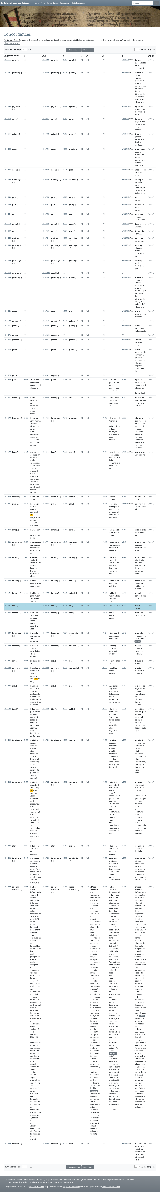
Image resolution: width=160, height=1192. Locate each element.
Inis (110, 605)
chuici (92, 983)
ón (141, 833)
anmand (137, 743)
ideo (31, 1048)
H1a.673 (7, 339)
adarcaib (138, 363)
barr (31, 403)
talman (33, 1085)
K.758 (65, 686)
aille (136, 102)
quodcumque (140, 798)
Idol (110, 709)
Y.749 (124, 668)
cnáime (33, 1136)
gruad (15, 149)
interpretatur (140, 68)
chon (32, 930)
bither (111, 986)
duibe (136, 866)
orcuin (137, 447)
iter (35, 793)
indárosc (33, 648)
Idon (136, 846)
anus (35, 618)
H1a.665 (7, 245)
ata (135, 190)
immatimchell (114, 825)
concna (139, 916)
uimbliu (38, 583)
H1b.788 (45, 1143)
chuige (37, 986)
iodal (14, 709)
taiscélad (33, 879)
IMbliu (111, 580)
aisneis (115, 1101)
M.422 (104, 605)
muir (33, 787)
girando (137, 109)
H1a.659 (7, 197)
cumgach (138, 316)
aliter (136, 439)
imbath (15, 782)
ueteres (33, 445)
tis (140, 504)
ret (140, 895)
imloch (15, 593)
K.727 (65, 231)
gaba (14, 170)
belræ (136, 869)
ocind (136, 1026)
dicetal (143, 1072)
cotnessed (113, 1021)
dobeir (94, 991)
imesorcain (35, 545)
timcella (112, 803)
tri (36, 1037)
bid (143, 124)
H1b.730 (45, 311)
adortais (112, 761)
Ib (135, 661)
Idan (111, 846)
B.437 (26, 740)
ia (13, 686)
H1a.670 (7, 321)
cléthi (32, 484)
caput (37, 479)
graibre (15, 72)
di (30, 833)
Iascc (111, 452)
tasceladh (113, 879)
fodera (35, 1118)
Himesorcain (35, 542)
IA (110, 686)
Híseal (32, 504)
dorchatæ (138, 871)
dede (136, 573)
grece (143, 63)
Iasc (31, 452)
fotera (93, 1112)
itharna (15, 418)
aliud (32, 801)
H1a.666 (7, 260)
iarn (14, 530)
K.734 (65, 321)
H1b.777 (45, 633)
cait (138, 927)
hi (30, 1112)
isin (139, 711)
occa (114, 512)
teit (136, 1157)
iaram (32, 935)
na (139, 102)
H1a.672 (7, 335)
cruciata (137, 314)
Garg (136, 60)
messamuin (113, 638)
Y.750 (124, 686)
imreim (111, 560)
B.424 (26, 530)
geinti (111, 733)
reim (37, 573)
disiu (136, 1037)
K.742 (65, 397)
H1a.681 (7, 504)
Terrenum (138, 812)
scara (111, 403)
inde (117, 717)
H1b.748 (45, 214)
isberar (115, 861)
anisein (93, 1064)
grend (15, 325)
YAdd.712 (125, 149)
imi (143, 557)
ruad (136, 160)
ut (141, 80)
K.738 (65, 339)
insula (32, 615)
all (118, 512)
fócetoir (33, 1139)
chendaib (33, 1101)
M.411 (104, 380)
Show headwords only (12, 43)
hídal (32, 954)
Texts (43, 3)
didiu (111, 460)
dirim (111, 568)
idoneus (33, 854)
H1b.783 (45, 740)
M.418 (104, 542)
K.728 (65, 238)
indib (111, 756)
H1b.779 (45, 661)
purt (31, 678)
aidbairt (112, 1026)
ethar (136, 1154)
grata (136, 80)
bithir (92, 1002)
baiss (35, 978)
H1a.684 (7, 557)
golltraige (55, 245)
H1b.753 (45, 260)
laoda (136, 1053)
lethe (136, 550)
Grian (136, 134)
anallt (36, 512)
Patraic (137, 1048)
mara (136, 345)
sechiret (93, 897)
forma (37, 711)
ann (136, 127)
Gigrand (138, 106)
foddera (112, 1091)
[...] (18, 60)
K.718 (65, 119)
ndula (33, 765)
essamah (140, 636)
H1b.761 (45, 339)
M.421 (104, 593)
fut (91, 1034)
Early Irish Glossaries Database (16, 3)
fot (31, 1040)
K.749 (65, 557)
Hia (31, 686)
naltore (112, 745)
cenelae (142, 686)
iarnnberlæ (56, 858)
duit (110, 833)
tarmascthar (139, 970)
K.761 (65, 782)
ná (37, 405)
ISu (110, 380)
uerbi (111, 764)
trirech (137, 250)
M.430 (104, 740)
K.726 (65, 224)
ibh (13, 661)
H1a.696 (7, 782)
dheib (34, 951)
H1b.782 (45, 709)
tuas (144, 506)
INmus (112, 496)
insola (117, 605)
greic (114, 714)
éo (143, 397)
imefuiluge (139, 253)
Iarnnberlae (139, 858)
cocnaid (34, 916)
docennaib (138, 1075)
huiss (32, 629)
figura (111, 767)
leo (135, 360)
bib (39, 661)
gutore (137, 200)
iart (117, 530)
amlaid (32, 911)
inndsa (15, 612)
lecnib (32, 1005)
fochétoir (94, 1134)
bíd (31, 487)
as (140, 360)
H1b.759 (45, 325)
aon (136, 1067)
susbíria (143, 224)
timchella (138, 803)
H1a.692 (7, 668)
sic (36, 568)
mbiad (137, 1149)
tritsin (32, 882)
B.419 (26, 397)
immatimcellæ (140, 825)
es (35, 471)
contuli (137, 983)
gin (13, 119)
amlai (111, 908)
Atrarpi (93, 1058)
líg (39, 935)
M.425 (104, 645)
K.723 (65, 197)
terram (137, 139)
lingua (32, 538)
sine (142, 102)
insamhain (73, 633)
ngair (140, 1021)
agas (142, 1002)
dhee (38, 983)
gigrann (72, 106)
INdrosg (112, 645)
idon (14, 846)
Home (36, 3)
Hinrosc (33, 645)
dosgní (35, 1088)
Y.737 (124, 496)
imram (32, 673)
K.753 (65, 612)
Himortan (34, 668)
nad (116, 400)
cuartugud (138, 145)
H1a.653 (7, 106)
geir (70, 231)
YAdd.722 (125, 260)
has (31, 1058)
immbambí (34, 1029)
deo (92, 981)
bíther (32, 1010)
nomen (32, 385)
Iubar (136, 397)
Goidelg (54, 179)
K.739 (65, 349)
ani (115, 1007)
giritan (54, 339)
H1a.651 (7, 60)
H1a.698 (7, 858)
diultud (97, 1085)
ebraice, (142, 204)
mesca (96, 1013)
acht (31, 1131)
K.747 (65, 530)
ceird (116, 1083)
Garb (136, 204)
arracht (137, 725)
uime (37, 598)
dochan (34, 973)
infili (37, 919)
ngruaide (142, 331)
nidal (111, 748)
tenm (92, 1066)
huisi (143, 615)
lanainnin (115, 694)
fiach (143, 352)
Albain (32, 798)
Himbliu (33, 580)
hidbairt (33, 1126)
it (145, 423)
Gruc (136, 311)
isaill (116, 504)
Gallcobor (16, 238)
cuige (144, 964)
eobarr (32, 400)
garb (14, 204)
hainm (142, 694)
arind (111, 457)
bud (36, 903)
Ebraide (137, 704)
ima (35, 1002)
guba (14, 224)
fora (31, 938)
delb (112, 722)
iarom (143, 930)
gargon (137, 63)
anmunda (34, 743)
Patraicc (93, 1061)
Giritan (137, 339)
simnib (32, 442)
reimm (32, 563)
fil (142, 504)
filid (31, 903)
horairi (93, 1005)
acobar (140, 241)
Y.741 (124, 557)
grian (14, 134)
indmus (15, 496)
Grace (137, 349)
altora (137, 745)
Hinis (32, 612)
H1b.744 (45, 170)
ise (110, 830)
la (30, 704)
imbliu (15, 580)
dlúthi (36, 874)
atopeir (113, 943)
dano (114, 465)
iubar (14, 397)
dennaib (112, 1099)
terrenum (34, 817)
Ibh (110, 661)
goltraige (16, 245)
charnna (33, 924)
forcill (37, 688)
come (136, 352)
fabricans (138, 172)
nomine (33, 382)
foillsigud (112, 905)
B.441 (26, 887)
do (31, 547)
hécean (33, 1123)
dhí (31, 978)
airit (116, 423)
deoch (111, 696)
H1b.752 (45, 245)
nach (139, 877)
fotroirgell (138, 1056)
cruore (137, 154)
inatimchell (34, 809)
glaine (136, 426)
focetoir (112, 1109)
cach (36, 895)
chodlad (34, 994)
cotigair (137, 948)
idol (52, 709)
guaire (15, 335)
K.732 (65, 72)
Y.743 (124, 593)
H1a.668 (7, 277)
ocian (32, 836)
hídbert (33, 1045)
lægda (32, 1077)
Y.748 (124, 661)
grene (136, 772)
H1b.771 (45, 542)
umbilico (35, 586)
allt (31, 506)
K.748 (65, 542)
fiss (140, 405)
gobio (143, 170)
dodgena (116, 1067)
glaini (111, 426)
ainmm (34, 696)
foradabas (94, 975)
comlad (96, 943)
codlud (139, 973)
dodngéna (94, 1083)
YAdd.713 (125, 170)
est (144, 80)
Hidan (32, 846)
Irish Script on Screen (111, 1186)
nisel (110, 509)
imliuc (71, 593)
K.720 (65, 149)
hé (38, 836)
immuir (34, 822)
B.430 (26, 633)
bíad (31, 473)
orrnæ (112, 421)
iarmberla (16, 858)
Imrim (137, 557)
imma (115, 598)
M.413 (104, 418)
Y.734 (124, 397)
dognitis (112, 730)
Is (99, 911)
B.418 (26, 380)
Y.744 (124, 605)
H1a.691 (7, 661)
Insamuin (138, 633)
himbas (37, 1048)
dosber (34, 932)
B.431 (26, 661)
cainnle (137, 434)
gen (136, 268)
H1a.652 (7, 72)
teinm (111, 1050)
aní (97, 1021)
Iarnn (111, 530)
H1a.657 (7, 170)
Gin (135, 119)
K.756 (65, 661)
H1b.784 (45, 782)
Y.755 (124, 858)
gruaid (137, 328)
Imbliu (137, 580)
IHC (31, 380)
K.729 (65, 245)
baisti (111, 1072)
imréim (32, 560)
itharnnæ (73, 418)
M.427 (104, 668)
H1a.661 (7, 214)
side (37, 1109)
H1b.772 (45, 557)
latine (136, 175)
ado (117, 1015)
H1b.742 (45, 134)
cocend (33, 1032)
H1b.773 (45, 580)
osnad (138, 227)
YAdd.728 (125, 325)
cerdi (39, 1112)
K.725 (65, 214)
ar (139, 127)
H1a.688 (7, 612)
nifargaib (96, 962)
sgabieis (137, 207)
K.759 (65, 709)
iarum (97, 938)
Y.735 (124, 418)
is (34, 479)
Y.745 (124, 612)
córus (34, 1112)
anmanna (112, 743)
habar (32, 509)
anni (144, 1007)
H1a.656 (7, 149)
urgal (53, 273)
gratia (32, 772)
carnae (139, 234)
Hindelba (34, 740)
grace (14, 349)
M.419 (104, 557)
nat (135, 403)
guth (136, 182)
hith (31, 421)
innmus (72, 496)
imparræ (138, 994)
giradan (72, 339)
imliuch (54, 593)
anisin (143, 1048)
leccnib (32, 1061)
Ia (135, 686)
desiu (111, 1034)
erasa (143, 877)
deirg (117, 919)
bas (99, 897)
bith (110, 468)
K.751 (65, 593)
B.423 (26, 504)
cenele (115, 686)
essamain (140, 638)
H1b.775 (45, 605)
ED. (32, 515)
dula (114, 759)
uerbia (137, 764)
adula (111, 728)
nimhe (140, 1061)
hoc (37, 380)
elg (140, 182)
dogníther (94, 919)
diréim (32, 573)
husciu (117, 457)
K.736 (65, 325)
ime (144, 596)
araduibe (112, 863)
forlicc (93, 940)
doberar (112, 1005)
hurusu (112, 877)
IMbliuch (113, 593)
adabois (112, 975)
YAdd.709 (125, 106)
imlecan (137, 588)
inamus (33, 499)
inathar (15, 1143)
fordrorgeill (113, 1058)
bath (37, 785)
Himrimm (34, 557)
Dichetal (93, 1093)
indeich (116, 563)
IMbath (112, 782)
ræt (31, 897)
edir (114, 790)
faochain (138, 342)
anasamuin (113, 636)
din (38, 471)
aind (141, 651)
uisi (135, 615)
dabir (92, 938)
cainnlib (115, 434)
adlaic (111, 903)
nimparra (112, 994)
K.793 (65, 452)
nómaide (33, 1034)
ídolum (32, 720)
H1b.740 (45, 106)
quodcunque (35, 804)
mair (110, 787)
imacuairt (34, 601)
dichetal (93, 948)
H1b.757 (45, 321)
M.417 (104, 530)
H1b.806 (45, 504)
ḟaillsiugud (34, 908)
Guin (136, 214)
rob (135, 88)
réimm (34, 565)
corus (92, 1101)
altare (32, 778)
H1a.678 (7, 418)
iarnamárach (35, 970)
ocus (143, 927)
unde (36, 473)
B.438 (26, 782)
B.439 (26, 846)
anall (35, 1058)
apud (38, 442)
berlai (111, 866)
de (116, 568)
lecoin (111, 981)
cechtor (137, 547)
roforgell (33, 1080)
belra (32, 869)
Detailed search (78, 3)
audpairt (94, 1118)
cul (143, 932)
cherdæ (93, 1104)
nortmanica (115, 532)
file (112, 916)
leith (38, 550)
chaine (111, 1107)
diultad (141, 1069)
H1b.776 (45, 612)
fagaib (139, 951)
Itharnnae (56, 418)
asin (37, 709)
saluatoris (34, 388)
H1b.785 (45, 846)
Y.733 (124, 380)
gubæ (71, 224)
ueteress (138, 437)
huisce (116, 455)
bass (31, 1056)
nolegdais (34, 434)
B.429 (26, 612)
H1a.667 (7, 273)
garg (14, 60)
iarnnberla (73, 858)
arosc (32, 651)
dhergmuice (35, 927)
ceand (33, 481)
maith (32, 900)
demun (33, 1128)
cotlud (111, 970)
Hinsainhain (35, 633)
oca (31, 520)
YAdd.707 (125, 60)
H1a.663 (7, 231)
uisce (35, 455)
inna (143, 725)
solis (142, 767)
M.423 (104, 612)
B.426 (26, 557)
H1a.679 (7, 452)
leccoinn (96, 997)
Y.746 (124, 633)
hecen (96, 1115)
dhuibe (32, 866)
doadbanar (139, 1005)
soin (110, 1088)
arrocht (112, 725)
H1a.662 (7, 224)
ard (39, 517)
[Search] (142, 3)
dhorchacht (34, 871)
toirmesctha (35, 991)
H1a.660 (7, 204)
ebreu (117, 702)
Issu (31, 492)
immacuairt (113, 828)
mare (32, 806)
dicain (94, 970)
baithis (32, 1096)
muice (92, 930)
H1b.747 (45, 204)
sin (135, 193)
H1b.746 (45, 197)
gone (141, 214)
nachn (136, 991)
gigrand (54, 106)
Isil (135, 504)
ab (115, 380)
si (139, 833)
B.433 (26, 668)
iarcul (98, 940)
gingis (136, 121)
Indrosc (137, 645)
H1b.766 (45, 418)
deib (95, 954)
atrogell (33, 1064)
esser (32, 476)
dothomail (34, 489)
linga (136, 535)
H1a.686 (7, 593)
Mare (136, 809)
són (31, 1120)
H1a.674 (7, 349)
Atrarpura (113, 1042)
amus (136, 499)
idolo (142, 709)
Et (100, 1042)
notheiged (113, 431)
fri (31, 863)
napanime (94, 1074)
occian (139, 830)
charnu (93, 927)
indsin (32, 691)
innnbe (32, 997)
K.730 (65, 260)
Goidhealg (73, 179)
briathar (137, 78)
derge (136, 165)
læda (111, 1056)
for (138, 193)
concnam (116, 913)
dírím (32, 571)
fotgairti (115, 1018)
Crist (39, 702)
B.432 (26, 645)
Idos (116, 711)
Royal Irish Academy (71, 1186)
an (39, 455)
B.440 (26, 858)
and (110, 465)
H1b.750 (45, 231)
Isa (70, 380)
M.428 (104, 686)
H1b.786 (45, 858)
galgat (15, 321)
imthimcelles (35, 828)
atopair (95, 951)
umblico (137, 586)
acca (116, 986)
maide (111, 1015)
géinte (32, 736)
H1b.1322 (46, 273)
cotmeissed (95, 1037)
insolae (137, 608)
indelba (15, 740)
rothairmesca (35, 1018)
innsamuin (16, 633)
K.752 (65, 605)
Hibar (32, 397)
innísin (32, 1072)
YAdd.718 (125, 224)
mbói (96, 1024)
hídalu (32, 962)
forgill (111, 688)
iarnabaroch (139, 954)
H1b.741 (45, 119)
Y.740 (124, 542)
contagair (34, 981)
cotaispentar (35, 1024)
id (30, 468)
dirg (98, 927)
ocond (111, 1024)
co (145, 160)
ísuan (32, 1007)
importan (33, 670)
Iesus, (136, 382)
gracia (143, 764)
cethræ (112, 429)
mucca (111, 921)
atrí (96, 1032)
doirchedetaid (114, 869)
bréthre (33, 656)
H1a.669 (7, 311)
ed (140, 691)
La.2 (87, 887)
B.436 (26, 709)
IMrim (111, 557)
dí (38, 999)
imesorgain (17, 542)
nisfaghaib (34, 964)
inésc (36, 452)
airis (114, 1088)
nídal (32, 728)
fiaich (141, 357)
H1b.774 (45, 593)
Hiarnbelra (34, 858)
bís (31, 553)
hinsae (32, 620)
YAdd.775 (125, 504)
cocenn (111, 1013)
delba (136, 722)
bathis (137, 1072)
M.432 (104, 846)
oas (96, 1109)
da (34, 550)
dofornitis (138, 753)
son (37, 839)
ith (119, 418)
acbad (93, 1107)
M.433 (104, 858)
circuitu (137, 142)
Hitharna (34, 418)
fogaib (115, 951)
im (144, 593)
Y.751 (124, 709)
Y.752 (124, 740)
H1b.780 (45, 668)
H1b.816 (45, 452)
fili (93, 924)
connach (112, 874)
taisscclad (138, 879)
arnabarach (95, 967)
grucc (14, 311)
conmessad (139, 1024)
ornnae (137, 442)
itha (141, 447)
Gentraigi (138, 260)
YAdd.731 (125, 349)
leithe (113, 550)
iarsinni (32, 405)
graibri (72, 72)
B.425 (26, 542)
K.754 (65, 633)
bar (135, 96)
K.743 (65, 418)
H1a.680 (7, 496)
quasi (143, 149)
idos (136, 711)
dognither (34, 913)
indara (137, 694)
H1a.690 (7, 645)
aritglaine (34, 426)
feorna (38, 421)
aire (110, 861)
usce (143, 452)
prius (38, 736)
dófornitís (34, 753)
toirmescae (139, 999)
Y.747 (124, 645)
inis (13, 605)
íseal (31, 512)
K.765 (65, 1143)
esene (141, 368)
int (139, 190)
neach (136, 1002)
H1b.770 (45, 530)
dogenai (141, 1067)
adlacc (93, 905)
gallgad (72, 321)
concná (98, 921)
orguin (139, 545)
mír (31, 921)
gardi (96, 1034)
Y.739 (124, 530)
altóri (32, 745)
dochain (139, 956)
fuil (135, 157)
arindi (136, 751)
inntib (32, 756)
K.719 (65, 134)
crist (110, 702)
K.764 (65, 887)
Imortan (138, 668)
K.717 (65, 106)
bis (144, 112)
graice (71, 349)
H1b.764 (45, 380)
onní (31, 479)
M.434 (104, 887)
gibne (14, 375)
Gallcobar (138, 238)
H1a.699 (7, 887)
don (31, 550)
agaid (136, 1042)
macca (138, 83)
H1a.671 (7, 325)
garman (15, 273)
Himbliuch (34, 593)
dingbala (138, 851)
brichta (33, 975)
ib (52, 661)
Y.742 (124, 580)
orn (144, 442)
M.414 (104, 452)
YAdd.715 (125, 197)
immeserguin (114, 545)
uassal (137, 506)
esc (31, 455)
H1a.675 (7, 375)
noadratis (34, 761)
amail (136, 368)
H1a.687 (7, 605)
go (142, 157)
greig (32, 711)
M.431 (104, 782)
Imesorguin (139, 542)
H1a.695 (7, 740)
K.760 (65, 740)
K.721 (65, 170)
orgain (137, 445)
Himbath (34, 782)
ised (114, 691)
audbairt (94, 1042)
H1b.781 (45, 686)
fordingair (34, 699)
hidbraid (34, 948)
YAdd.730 (125, 339)
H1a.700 (7, 1143)
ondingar (112, 699)
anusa (32, 623)
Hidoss (32, 709)
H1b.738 (45, 60)
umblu (111, 583)
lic (138, 932)
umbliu (137, 583)
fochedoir (138, 1107)
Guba (136, 224)
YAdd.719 (125, 231)
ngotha (141, 96)
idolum (117, 720)
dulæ (136, 728)
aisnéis (93, 1126)
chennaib (114, 1075)
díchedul (33, 946)
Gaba (136, 170)
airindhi (112, 751)
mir (115, 916)
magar (137, 75)
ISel (110, 504)
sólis (36, 775)
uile (38, 759)
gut (70, 197)
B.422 (26, 496)
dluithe (141, 874)
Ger (136, 231)
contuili (95, 999)
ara (111, 871)
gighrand (16, 106)
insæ (71, 612)
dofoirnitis (113, 753)
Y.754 (124, 846)
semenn (34, 423)
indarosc (72, 645)
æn (31, 1088)
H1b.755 (45, 72)
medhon (137, 129)
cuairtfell (138, 112)
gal (135, 241)
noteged (32, 437)
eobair (117, 397)
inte (141, 165)
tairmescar (113, 967)
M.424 (104, 633)
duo (136, 1018)
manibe (116, 509)
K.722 (65, 179)
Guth (136, 197)
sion (114, 833)
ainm (143, 190)
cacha (37, 484)
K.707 (65, 311)
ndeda (32, 576)
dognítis (33, 733)
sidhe (136, 94)
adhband (138, 248)
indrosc (15, 645)
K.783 (65, 504)
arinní (32, 751)
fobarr (32, 411)
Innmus (54, 496)
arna (31, 989)
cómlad (33, 940)
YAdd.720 (125, 238)
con (144, 924)
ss (33, 863)
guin (14, 214)
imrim (15, 557)
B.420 (26, 418)
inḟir (114, 565)
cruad (136, 152)
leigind (137, 86)
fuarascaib (115, 892)
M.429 (104, 709)
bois (95, 994)
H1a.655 (7, 134)
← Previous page (73, 50)
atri (110, 1018)
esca (31, 471)
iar (141, 932)
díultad (33, 1093)
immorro (112, 514)
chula (36, 938)
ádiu (36, 1056)
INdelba (112, 740)
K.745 (65, 496)
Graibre (137, 72)
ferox (136, 65)
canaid (32, 943)
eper (115, 506)
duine (32, 568)
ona (143, 121)
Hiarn (32, 530)
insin (116, 688)
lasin (37, 900)
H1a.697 (7, 846)
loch (33, 598)
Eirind (142, 193)
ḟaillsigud (94, 911)
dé (142, 568)
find (136, 331)
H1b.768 (45, 496)
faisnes (37, 1131)
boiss (32, 1002)
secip (136, 895)
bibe (33, 663)
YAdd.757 (125, 1143)
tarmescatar (95, 986)
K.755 (65, 645)
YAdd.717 (125, 214)
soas (118, 1088)
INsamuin (113, 633)
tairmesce (113, 999)
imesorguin (56, 542)
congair (95, 978)
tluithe (116, 871)
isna (37, 437)
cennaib (114, 1104)
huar (112, 400)
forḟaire (112, 989)
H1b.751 (45, 238)
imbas (97, 1045)
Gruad (137, 149)
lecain (136, 981)
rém (136, 571)
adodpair (138, 943)
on (144, 109)
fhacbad (36, 1104)
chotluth (95, 989)
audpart (112, 1096)
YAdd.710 (125, 119)
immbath (55, 782)
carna (136, 921)
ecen (114, 1093)
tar (91, 1013)
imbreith (138, 673)
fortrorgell (94, 1072)
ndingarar (138, 699)
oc (141, 382)
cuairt (111, 601)
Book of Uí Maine (36, 1186)
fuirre (136, 114)
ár (40, 487)
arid (92, 1024)
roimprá (33, 1015)
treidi (136, 263)
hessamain (34, 641)
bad (136, 1061)
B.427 (26, 580)
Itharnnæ (138, 418)
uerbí (36, 770)
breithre (112, 654)
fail (135, 509)
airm (110, 691)
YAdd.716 (125, 204)
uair (31, 1091)
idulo (111, 711)
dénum (33, 1109)
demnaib (94, 1120)
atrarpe (33, 1066)
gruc (53, 311)
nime (35, 1083)
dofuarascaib (35, 892)
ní (35, 506)
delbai (115, 756)
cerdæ (137, 1085)
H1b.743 (45, 149)
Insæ (136, 612)
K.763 (65, 858)
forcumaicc (113, 463)
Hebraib (35, 704)
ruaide (137, 162)
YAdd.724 (125, 72)
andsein (112, 1048)
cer (144, 231)
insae (53, 612)
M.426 (104, 661)
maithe (93, 1029)
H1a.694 (7, 709)
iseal (14, 504)
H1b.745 (45, 179)
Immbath (138, 782)
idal (135, 748)
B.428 (26, 593)
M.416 (104, 504)
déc (38, 696)
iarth (144, 530)
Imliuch (137, 593)
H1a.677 (7, 397)
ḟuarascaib (94, 895)
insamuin (55, 633)
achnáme (94, 1131)
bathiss (93, 1088)
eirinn (111, 793)
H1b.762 (45, 349)
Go (156, 3)
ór (36, 691)
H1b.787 (45, 887)
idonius (137, 848)
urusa (38, 877)
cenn (96, 1056)
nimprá (98, 1007)
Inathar (138, 1143)
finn (142, 328)
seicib (32, 895)
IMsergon (113, 542)
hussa (32, 626)
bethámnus (34, 463)
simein (111, 423)
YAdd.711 (125, 134)
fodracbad (138, 1080)
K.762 (65, 846)
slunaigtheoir (139, 393)
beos (32, 983)
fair (38, 946)
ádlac (32, 905)
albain (111, 795)
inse (110, 612)
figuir (136, 770)
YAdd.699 (125, 311)
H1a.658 (7, 179)
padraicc (112, 1045)
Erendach (138, 187)
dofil (143, 99)
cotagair (93, 959)
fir (142, 565)
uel (36, 798)
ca (35, 476)
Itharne (112, 418)
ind (135, 563)
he (35, 492)
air (110, 506)
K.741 (65, 380)
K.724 (65, 204)
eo (118, 380)
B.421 (26, 452)
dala (38, 694)
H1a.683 (7, 542)
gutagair (33, 956)
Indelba (137, 740)
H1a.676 (7, 380)
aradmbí (138, 1010)
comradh (138, 355)
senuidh (141, 88)
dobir (136, 930)
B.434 (26, 686)
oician (32, 785)
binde (142, 94)
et (39, 568)
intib (136, 756)
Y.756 (124, 887)
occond (93, 1040)
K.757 (65, 668)
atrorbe (142, 1045)
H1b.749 (45, 224)
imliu (71, 580)
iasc (31, 465)
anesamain (35, 636)
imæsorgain (74, 542)
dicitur (37, 717)
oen (96, 1080)
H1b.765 (45, 397)
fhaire (32, 1013)
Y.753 (124, 782)
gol (135, 256)
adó (92, 1032)
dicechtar (112, 547)
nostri (38, 385)
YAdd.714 (125, 179)
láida (97, 1066)
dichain (93, 946)
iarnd (71, 530)
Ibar (111, 397)
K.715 (65, 60)
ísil (52, 504)
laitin (35, 714)
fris (110, 405)
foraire (137, 989)
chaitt (37, 930)
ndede (111, 573)
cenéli (32, 688)
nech (31, 1021)
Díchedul (33, 1099)
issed (32, 694)
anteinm (33, 1074)
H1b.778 (45, 645)
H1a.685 (7, 580)
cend (136, 1013)
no (139, 157)
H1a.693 (7, 686)
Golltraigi (138, 245)
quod (111, 382)
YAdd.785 (125, 452)
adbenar (93, 1018)
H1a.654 (7, 119)
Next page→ (88, 50)
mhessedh (34, 1042)
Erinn (32, 796)
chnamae (138, 1104)
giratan (15, 339)
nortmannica (35, 535)
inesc (118, 452)
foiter (136, 1146)
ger (13, 231)
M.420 (104, 580)
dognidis (138, 365)
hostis (136, 219)
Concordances (52, 3)
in (34, 380)
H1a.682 (7, 530)
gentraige (16, 260)
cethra (32, 431)
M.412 (104, 397)
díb (39, 1002)
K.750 (65, 580)
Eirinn (136, 793)
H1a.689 (7, 633)
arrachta (33, 725)
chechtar (36, 547)
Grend (137, 325)
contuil (38, 1005)
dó (35, 905)
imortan (16, 668)
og (140, 986)
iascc (14, 452)
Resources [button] (64, 3)
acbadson (113, 1080)
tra (35, 457)
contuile (112, 983)
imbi (110, 598)
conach (32, 877)
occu (92, 1123)
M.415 (104, 496)
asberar (37, 861)
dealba (32, 722)
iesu (118, 382)
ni (112, 506)
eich (39, 563)
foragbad (115, 1085)
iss (138, 691)
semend (137, 423)
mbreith (112, 673)
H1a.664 (7, 238)
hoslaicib (138, 124)
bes (141, 900)
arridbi (111, 1010)
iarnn (53, 530)
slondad (137, 91)
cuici (114, 964)
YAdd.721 (125, 245)
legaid (143, 86)
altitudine (34, 525)
